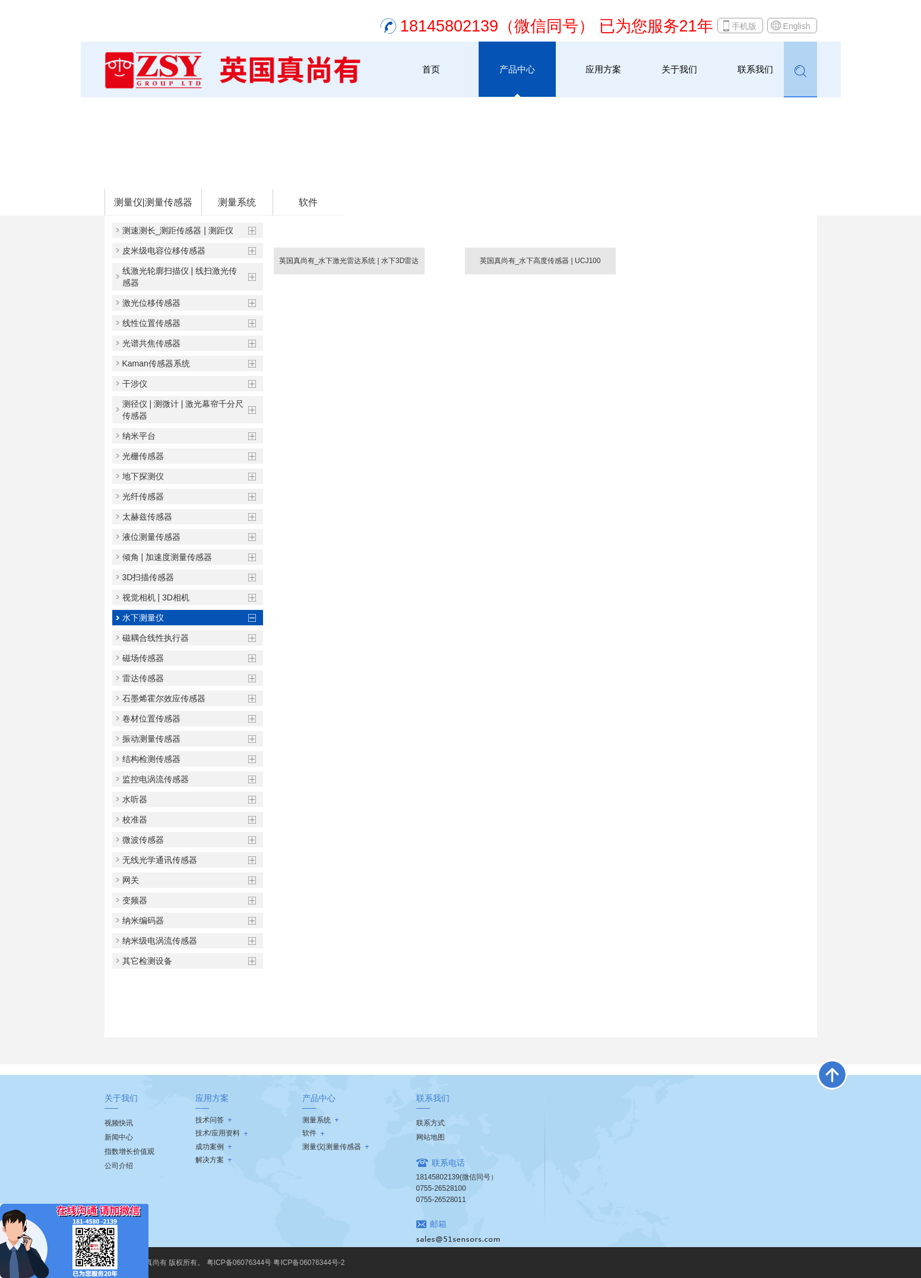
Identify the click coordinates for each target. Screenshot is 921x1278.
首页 (431, 69)
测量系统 (237, 202)
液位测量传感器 (151, 537)
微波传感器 (143, 839)
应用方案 (603, 69)
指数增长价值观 (129, 1151)
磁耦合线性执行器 (155, 638)
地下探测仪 (143, 476)
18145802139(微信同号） (457, 1177)
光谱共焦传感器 (151, 343)
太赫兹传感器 (147, 516)
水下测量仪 (256, 173)
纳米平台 (139, 436)
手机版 (744, 26)
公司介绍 (119, 1166)
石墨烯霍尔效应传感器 (163, 698)
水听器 (134, 799)
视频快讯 (119, 1123)
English (797, 26)
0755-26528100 (441, 1188)
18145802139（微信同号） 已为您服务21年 (556, 26)
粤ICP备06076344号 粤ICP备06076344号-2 (276, 1262)
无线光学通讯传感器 (159, 860)
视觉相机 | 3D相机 (155, 597)
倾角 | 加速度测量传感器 (167, 557)
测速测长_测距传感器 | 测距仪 (177, 230)
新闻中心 (119, 1137)
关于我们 (679, 69)
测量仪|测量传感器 (198, 173)
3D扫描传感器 (148, 577)
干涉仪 (134, 383)
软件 (308, 202)
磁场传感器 (143, 658)
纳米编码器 (143, 920)
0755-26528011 (441, 1199)
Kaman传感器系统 (156, 363)
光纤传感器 (143, 496)
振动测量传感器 (151, 739)
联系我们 (755, 69)
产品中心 (517, 69)
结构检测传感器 (151, 759)
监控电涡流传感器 (155, 779)
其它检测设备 (147, 961)
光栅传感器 (143, 456)
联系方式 (430, 1123)
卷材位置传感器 (151, 718)
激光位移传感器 (151, 303)
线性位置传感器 (151, 323)
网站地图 (430, 1137)
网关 (130, 880)
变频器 (134, 900)
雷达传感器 (143, 678)
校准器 (134, 819)
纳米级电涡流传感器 (159, 940)
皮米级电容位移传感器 (163, 250)
